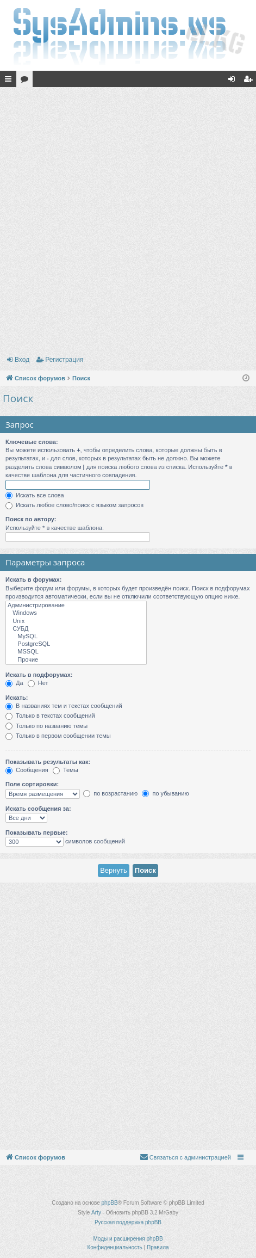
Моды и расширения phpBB (128, 1239)
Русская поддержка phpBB (128, 1222)
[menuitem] (185, 1157)
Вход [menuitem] (234, 81)
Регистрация (64, 359)
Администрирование (76, 605)
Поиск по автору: (30, 519)
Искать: (16, 697)
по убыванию (165, 793)
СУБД (76, 629)
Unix (76, 621)
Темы (65, 770)
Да (14, 683)
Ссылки (10, 81)
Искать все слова (34, 495)
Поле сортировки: (32, 784)
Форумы (27, 81)
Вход (22, 359)
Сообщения (26, 770)
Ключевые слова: (31, 442)
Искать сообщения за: (38, 808)
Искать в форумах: (33, 579)
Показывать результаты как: (47, 761)
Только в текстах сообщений (50, 715)
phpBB (110, 1203)
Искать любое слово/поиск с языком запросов (74, 505)
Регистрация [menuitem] (250, 81)
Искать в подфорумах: (39, 674)
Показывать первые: (36, 832)
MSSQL (76, 652)
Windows (76, 613)
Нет (38, 683)
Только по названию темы (46, 726)
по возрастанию (110, 793)
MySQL (76, 636)
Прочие (76, 660)
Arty (96, 1213)
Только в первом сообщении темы (58, 735)
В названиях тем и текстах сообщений (63, 705)
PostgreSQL (76, 644)
